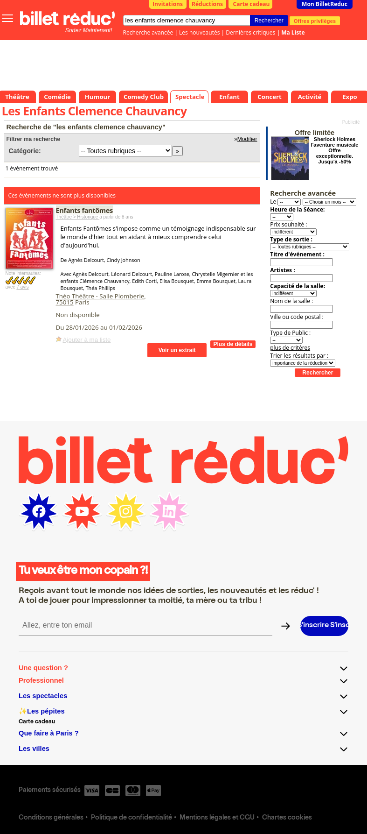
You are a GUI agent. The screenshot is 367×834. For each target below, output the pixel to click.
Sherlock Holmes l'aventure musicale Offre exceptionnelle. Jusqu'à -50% (335, 150)
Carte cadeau (251, 4)
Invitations (167, 4)
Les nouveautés (199, 32)
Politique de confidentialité (131, 818)
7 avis (22, 287)
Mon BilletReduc (324, 4)
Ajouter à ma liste (87, 339)
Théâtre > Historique (78, 216)
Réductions (207, 4)
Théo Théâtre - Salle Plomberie (100, 296)
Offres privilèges (315, 20)
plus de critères (290, 348)
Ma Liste (293, 32)
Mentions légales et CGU (217, 818)
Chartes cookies (287, 818)
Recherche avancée (148, 32)
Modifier (247, 139)
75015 (65, 302)
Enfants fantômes (84, 210)
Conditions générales (51, 818)
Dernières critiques (250, 32)
